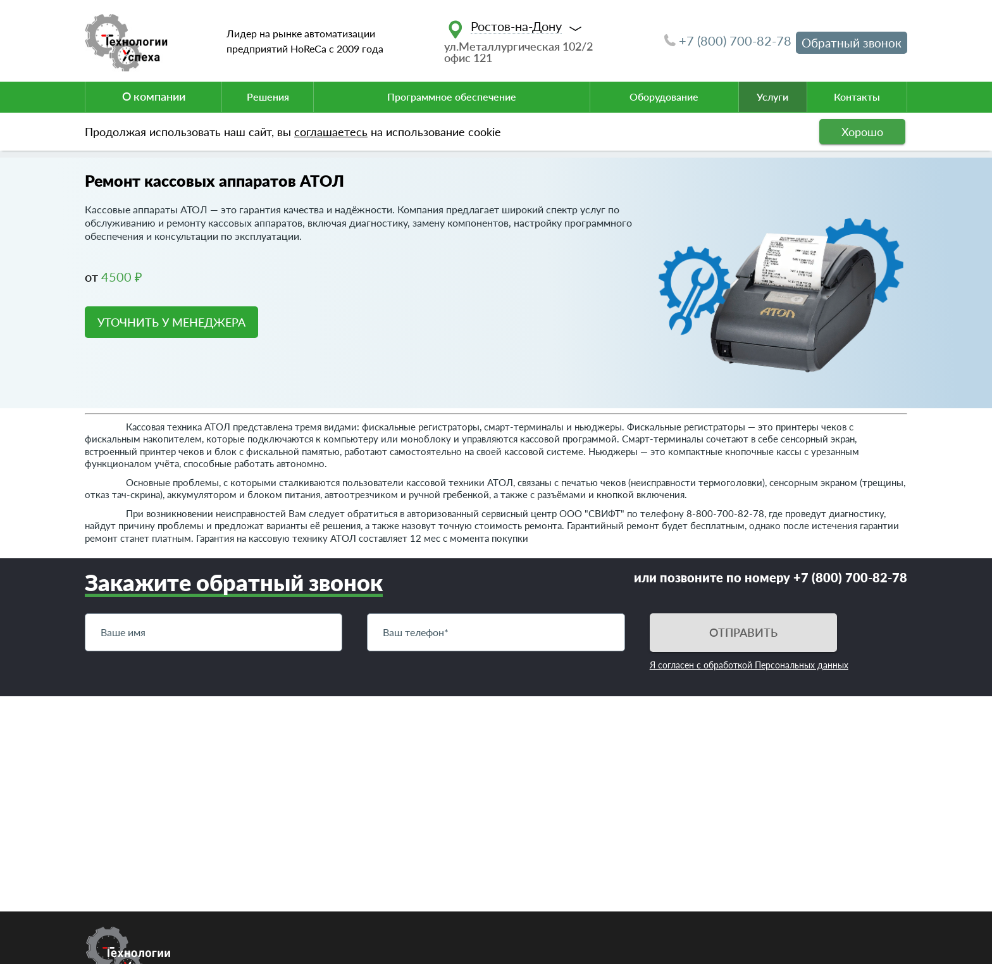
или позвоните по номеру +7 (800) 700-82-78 (770, 577)
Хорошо (862, 132)
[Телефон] (495, 632)
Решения (268, 97)
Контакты (857, 97)
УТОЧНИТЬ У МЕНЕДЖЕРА (171, 322)
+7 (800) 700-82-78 (727, 40)
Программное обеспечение (451, 97)
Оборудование (663, 97)
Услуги (772, 97)
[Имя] (213, 632)
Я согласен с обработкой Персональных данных (749, 665)
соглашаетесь (331, 132)
